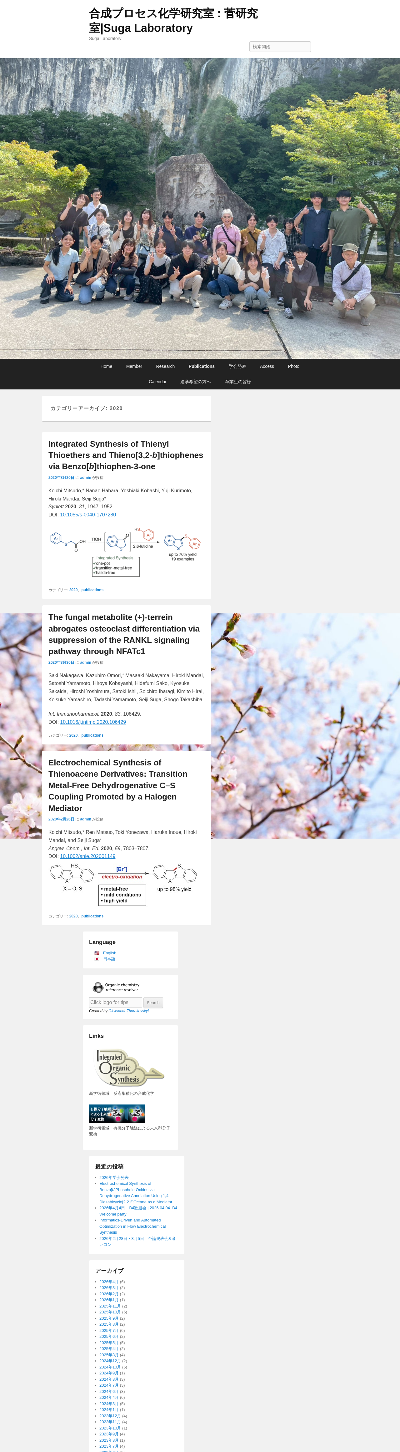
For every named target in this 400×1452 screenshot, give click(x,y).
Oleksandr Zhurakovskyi (128, 1011)
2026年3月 (109, 1287)
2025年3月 (109, 1355)
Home (106, 366)
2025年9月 (109, 1318)
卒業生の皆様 (238, 381)
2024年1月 (109, 1409)
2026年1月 (109, 1299)
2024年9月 (109, 1373)
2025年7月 (109, 1330)
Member (134, 366)
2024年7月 (109, 1385)
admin (85, 477)
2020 (73, 590)
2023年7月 (109, 1446)
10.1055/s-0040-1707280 (88, 514)
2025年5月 (109, 1342)
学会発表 (237, 366)
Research (165, 366)
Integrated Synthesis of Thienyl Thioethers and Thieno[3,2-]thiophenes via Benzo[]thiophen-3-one (125, 455)
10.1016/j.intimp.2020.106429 (93, 722)
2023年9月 (109, 1434)
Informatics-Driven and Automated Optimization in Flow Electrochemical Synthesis (132, 1226)
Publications (202, 366)
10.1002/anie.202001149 (87, 856)
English (110, 953)
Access (267, 366)
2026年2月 (109, 1294)
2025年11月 (110, 1306)
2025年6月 (109, 1336)
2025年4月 (109, 1348)
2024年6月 (109, 1391)
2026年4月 (109, 1281)
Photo (294, 366)
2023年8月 (109, 1440)
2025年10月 (110, 1312)
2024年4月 (109, 1397)
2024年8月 (109, 1379)
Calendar (158, 381)
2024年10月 (110, 1367)
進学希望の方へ (195, 381)
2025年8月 (109, 1324)
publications (92, 590)
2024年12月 (110, 1360)
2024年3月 (109, 1403)
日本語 (109, 959)
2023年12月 (110, 1416)
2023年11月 (110, 1421)
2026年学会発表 (114, 1177)
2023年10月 (110, 1428)
